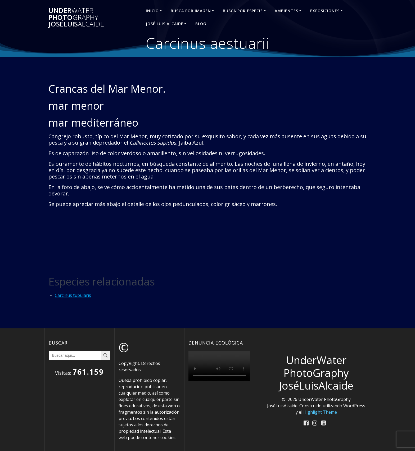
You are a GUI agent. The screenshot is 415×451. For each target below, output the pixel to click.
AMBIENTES (286, 10)
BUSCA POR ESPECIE (243, 10)
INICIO (152, 10)
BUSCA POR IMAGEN (191, 10)
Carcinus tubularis (73, 295)
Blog (200, 23)
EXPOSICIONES (325, 10)
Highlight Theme (320, 412)
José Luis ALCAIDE (164, 23)
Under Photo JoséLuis (76, 17)
